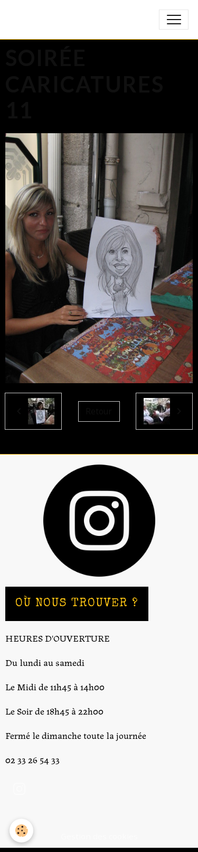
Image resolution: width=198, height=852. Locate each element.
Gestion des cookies (99, 836)
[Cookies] (21, 830)
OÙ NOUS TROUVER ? (76, 604)
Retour (99, 411)
